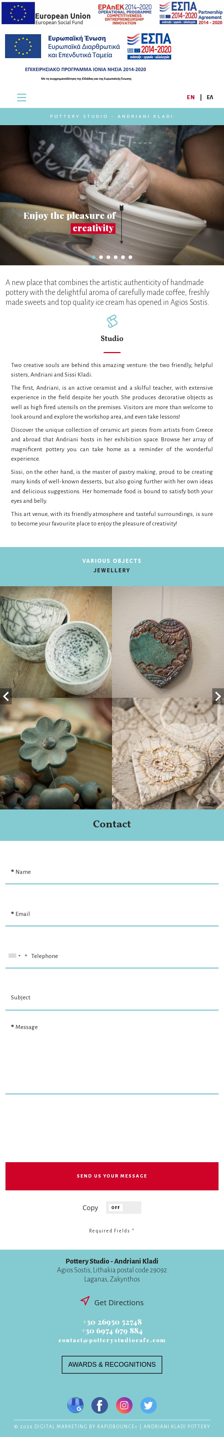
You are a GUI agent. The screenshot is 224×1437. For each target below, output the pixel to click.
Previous (6, 697)
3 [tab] (108, 257)
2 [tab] (101, 257)
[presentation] (113, 1137)
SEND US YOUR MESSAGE (112, 1176)
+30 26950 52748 (112, 1321)
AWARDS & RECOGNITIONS (112, 1364)
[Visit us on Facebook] (99, 1406)
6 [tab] (130, 257)
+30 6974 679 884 (112, 1330)
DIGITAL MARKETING (61, 1426)
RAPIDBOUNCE (116, 1426)
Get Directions (112, 1301)
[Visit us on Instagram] (124, 1406)
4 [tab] (116, 257)
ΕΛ (210, 97)
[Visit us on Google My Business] (75, 1406)
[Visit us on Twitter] (148, 1406)
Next (218, 697)
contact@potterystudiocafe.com (112, 1340)
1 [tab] (93, 257)
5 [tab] (123, 257)
